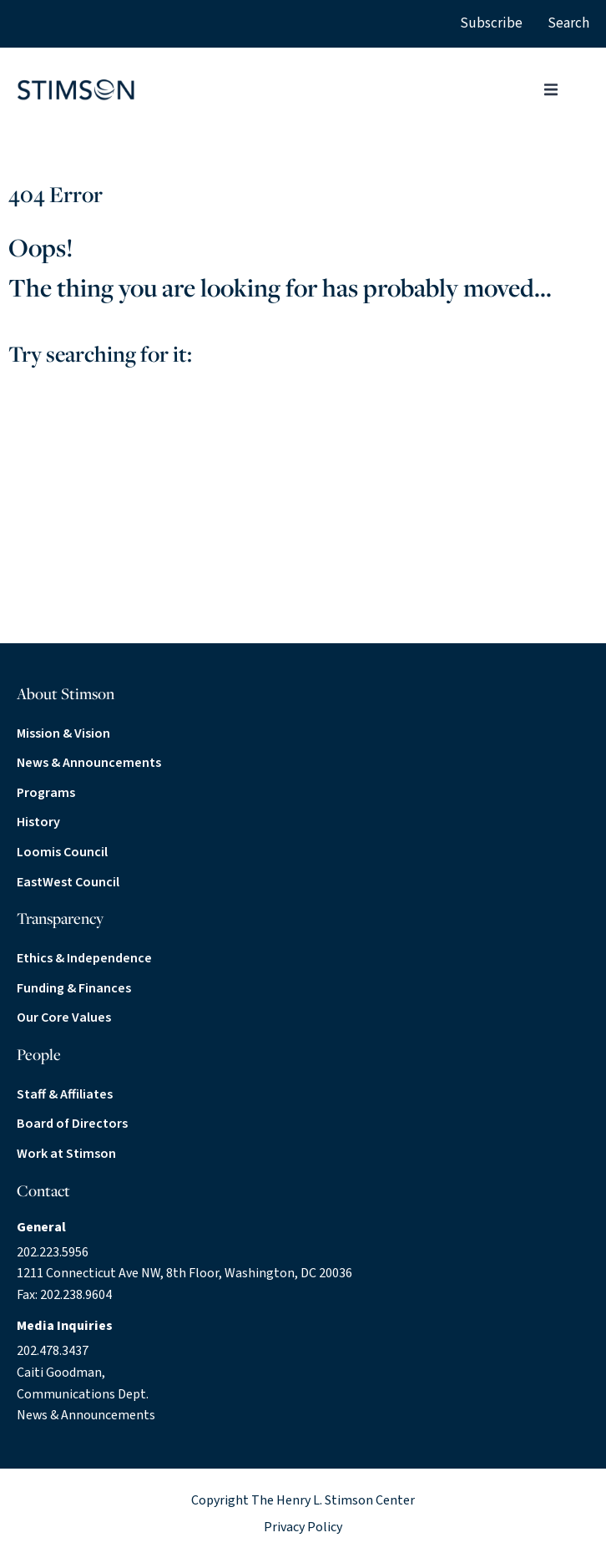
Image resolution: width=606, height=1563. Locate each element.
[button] (551, 89)
